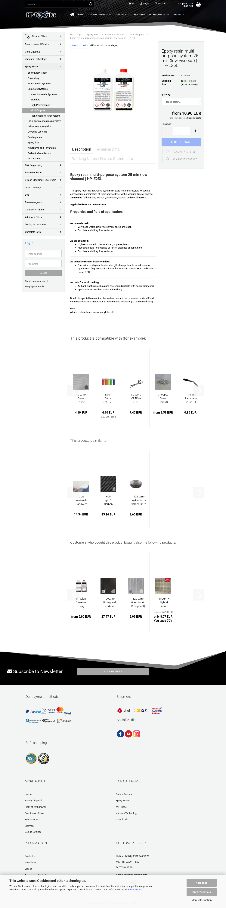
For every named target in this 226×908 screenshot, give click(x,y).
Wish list (161, 3)
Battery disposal (33, 800)
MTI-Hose (121, 807)
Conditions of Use (34, 813)
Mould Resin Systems (39, 83)
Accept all (202, 882)
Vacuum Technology (36, 59)
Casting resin (35, 137)
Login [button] (144, 3)
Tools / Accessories (35, 224)
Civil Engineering (33, 165)
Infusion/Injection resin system (44, 121)
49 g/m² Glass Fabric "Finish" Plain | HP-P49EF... (81, 398)
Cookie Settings (33, 831)
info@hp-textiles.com (135, 874)
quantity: (166, 94)
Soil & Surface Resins (39, 153)
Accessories (34, 158)
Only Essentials (201, 892)
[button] (131, 4)
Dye (27, 194)
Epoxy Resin (31, 66)
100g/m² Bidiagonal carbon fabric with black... (109, 602)
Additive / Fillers (33, 217)
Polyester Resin (33, 172)
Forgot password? (34, 286)
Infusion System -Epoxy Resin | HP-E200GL (81, 602)
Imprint (28, 794)
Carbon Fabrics (124, 794)
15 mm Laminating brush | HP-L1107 (191, 398)
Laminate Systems (38, 88)
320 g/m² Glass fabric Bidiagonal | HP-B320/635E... (138, 602)
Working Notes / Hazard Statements (102, 158)
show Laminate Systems (44, 94)
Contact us (30, 856)
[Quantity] (181, 131)
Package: (167, 124)
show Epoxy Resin (37, 72)
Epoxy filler (33, 142)
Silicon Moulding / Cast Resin (40, 180)
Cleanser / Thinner (35, 209)
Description (81, 149)
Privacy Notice (135, 889)
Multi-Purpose (38, 110)
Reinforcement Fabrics (37, 44)
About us (179, 14)
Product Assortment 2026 (94, 14)
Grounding (33, 78)
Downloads (122, 14)
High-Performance (40, 105)
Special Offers (36, 36)
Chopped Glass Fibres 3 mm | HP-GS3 (163, 398)
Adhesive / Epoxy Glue (39, 126)
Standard (35, 99)
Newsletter (30, 862)
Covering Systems (37, 131)
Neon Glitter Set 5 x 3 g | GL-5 (108, 398)
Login (43, 273)
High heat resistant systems (45, 115)
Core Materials (32, 51)
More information (201, 900)
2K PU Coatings (33, 187)
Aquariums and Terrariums (42, 147)
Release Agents (33, 202)
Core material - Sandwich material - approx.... (81, 500)
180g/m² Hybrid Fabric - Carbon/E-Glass (164, 602)
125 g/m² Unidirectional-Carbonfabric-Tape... (139, 500)
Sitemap (29, 825)
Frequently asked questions (152, 14)
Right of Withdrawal (35, 807)
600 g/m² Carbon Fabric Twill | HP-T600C (108, 500)
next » (75, 45)
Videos (28, 868)
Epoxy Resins (123, 800)
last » (85, 45)
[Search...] (90, 4)
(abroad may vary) (189, 84)
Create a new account (36, 281)
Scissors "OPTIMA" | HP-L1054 (136, 398)
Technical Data (107, 149)
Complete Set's (33, 232)
